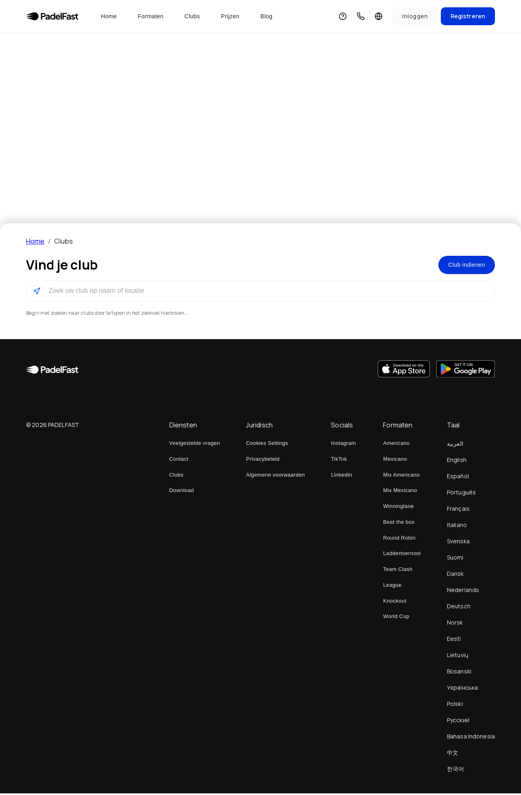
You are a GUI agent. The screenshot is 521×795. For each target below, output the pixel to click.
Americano (396, 445)
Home (109, 16)
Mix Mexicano (400, 492)
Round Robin (399, 539)
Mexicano (395, 460)
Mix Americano (401, 476)
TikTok (339, 460)
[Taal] (378, 16)
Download (181, 492)
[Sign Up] (468, 16)
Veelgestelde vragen (194, 445)
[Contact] (360, 16)
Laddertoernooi (402, 555)
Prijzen (230, 16)
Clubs (192, 16)
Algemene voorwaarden (275, 476)
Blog (266, 16)
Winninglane (398, 508)
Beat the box (398, 524)
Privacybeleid (262, 460)
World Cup (396, 618)
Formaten (151, 16)
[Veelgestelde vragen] (342, 16)
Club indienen (463, 265)
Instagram (343, 445)
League (392, 587)
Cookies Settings (267, 445)
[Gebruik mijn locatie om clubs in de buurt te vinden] (36, 292)
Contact (178, 460)
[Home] (52, 16)
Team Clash (397, 571)
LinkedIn (341, 476)
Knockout (394, 602)
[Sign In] (415, 16)
